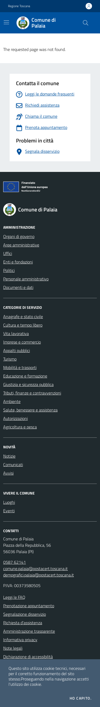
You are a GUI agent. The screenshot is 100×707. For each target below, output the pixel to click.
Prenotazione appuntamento (28, 605)
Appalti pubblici (16, 350)
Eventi (9, 511)
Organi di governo (18, 236)
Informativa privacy (20, 639)
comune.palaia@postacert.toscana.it (35, 568)
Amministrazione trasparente (29, 631)
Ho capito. (80, 698)
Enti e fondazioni (18, 262)
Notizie (9, 456)
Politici (9, 270)
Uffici (7, 253)
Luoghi (9, 502)
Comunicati (13, 464)
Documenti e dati (18, 287)
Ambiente (12, 401)
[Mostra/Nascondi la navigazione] (6, 22)
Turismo (10, 359)
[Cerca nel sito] (85, 22)
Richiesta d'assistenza (22, 622)
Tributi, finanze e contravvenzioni (32, 393)
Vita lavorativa (16, 333)
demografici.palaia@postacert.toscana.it (38, 575)
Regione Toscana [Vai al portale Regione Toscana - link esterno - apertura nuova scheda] (19, 6)
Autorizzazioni (15, 418)
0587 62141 (14, 562)
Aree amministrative (21, 245)
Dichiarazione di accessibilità (28, 656)
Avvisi (8, 473)
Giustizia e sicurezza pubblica (28, 384)
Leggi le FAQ (14, 597)
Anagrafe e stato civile (23, 316)
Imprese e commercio (22, 342)
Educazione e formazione (25, 376)
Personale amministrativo (26, 279)
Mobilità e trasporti (20, 367)
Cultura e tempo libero (22, 325)
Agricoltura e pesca (20, 427)
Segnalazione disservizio (24, 614)
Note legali (12, 648)
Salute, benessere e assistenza (30, 410)
